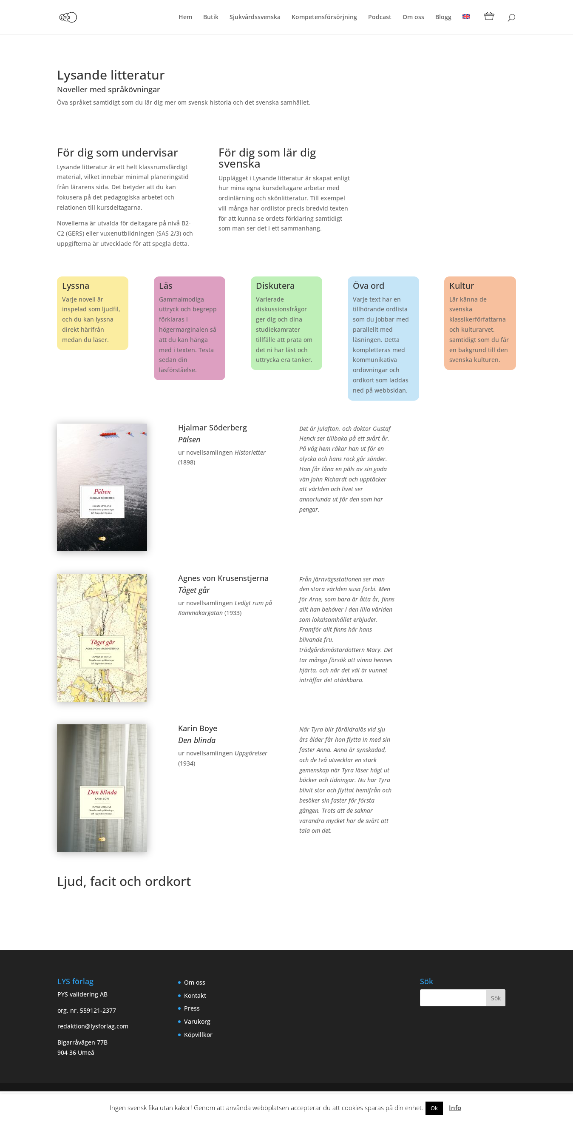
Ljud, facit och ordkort (124, 881)
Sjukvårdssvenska (255, 17)
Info (455, 1107)
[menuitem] (466, 24)
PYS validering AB (82, 994)
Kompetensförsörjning (324, 17)
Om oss (413, 17)
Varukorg (197, 1021)
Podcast (379, 17)
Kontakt (195, 995)
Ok (434, 1108)
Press (192, 1008)
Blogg (443, 17)
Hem (185, 17)
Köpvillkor (198, 1035)
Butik (210, 17)
